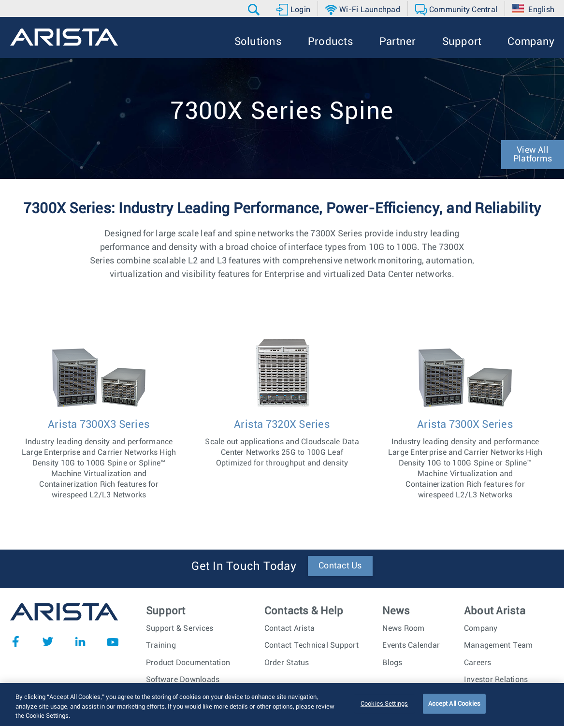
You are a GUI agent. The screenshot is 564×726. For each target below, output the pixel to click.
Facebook (15, 641)
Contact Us (340, 566)
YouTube (112, 641)
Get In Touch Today (243, 566)
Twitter (48, 641)
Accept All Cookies (454, 704)
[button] (255, 10)
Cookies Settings (384, 704)
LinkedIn (80, 641)
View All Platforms (532, 154)
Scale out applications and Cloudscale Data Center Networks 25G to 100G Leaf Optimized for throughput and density (282, 442)
